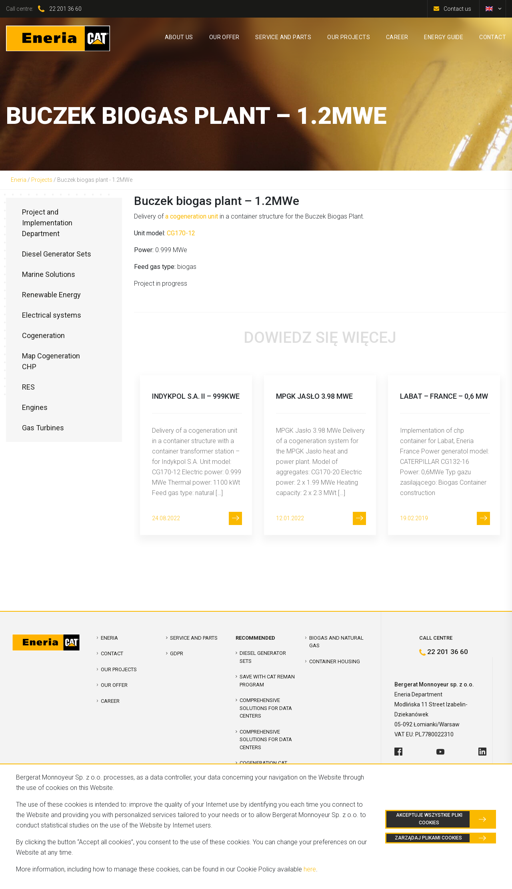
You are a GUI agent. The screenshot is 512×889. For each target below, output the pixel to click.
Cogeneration (43, 335)
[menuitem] (489, 8)
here (310, 869)
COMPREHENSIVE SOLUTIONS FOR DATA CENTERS (266, 708)
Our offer (114, 685)
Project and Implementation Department (47, 223)
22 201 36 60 (65, 9)
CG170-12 (181, 233)
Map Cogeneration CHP (51, 361)
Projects (41, 180)
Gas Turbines (43, 428)
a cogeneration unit (191, 216)
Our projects (119, 669)
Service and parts (194, 638)
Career (110, 701)
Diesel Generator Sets (56, 254)
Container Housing (334, 661)
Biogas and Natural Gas (336, 642)
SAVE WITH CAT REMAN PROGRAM (267, 681)
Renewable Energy (51, 294)
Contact (112, 653)
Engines (35, 407)
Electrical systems (51, 315)
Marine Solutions (48, 274)
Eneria (18, 180)
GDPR (176, 653)
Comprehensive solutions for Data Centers (266, 739)
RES (28, 387)
